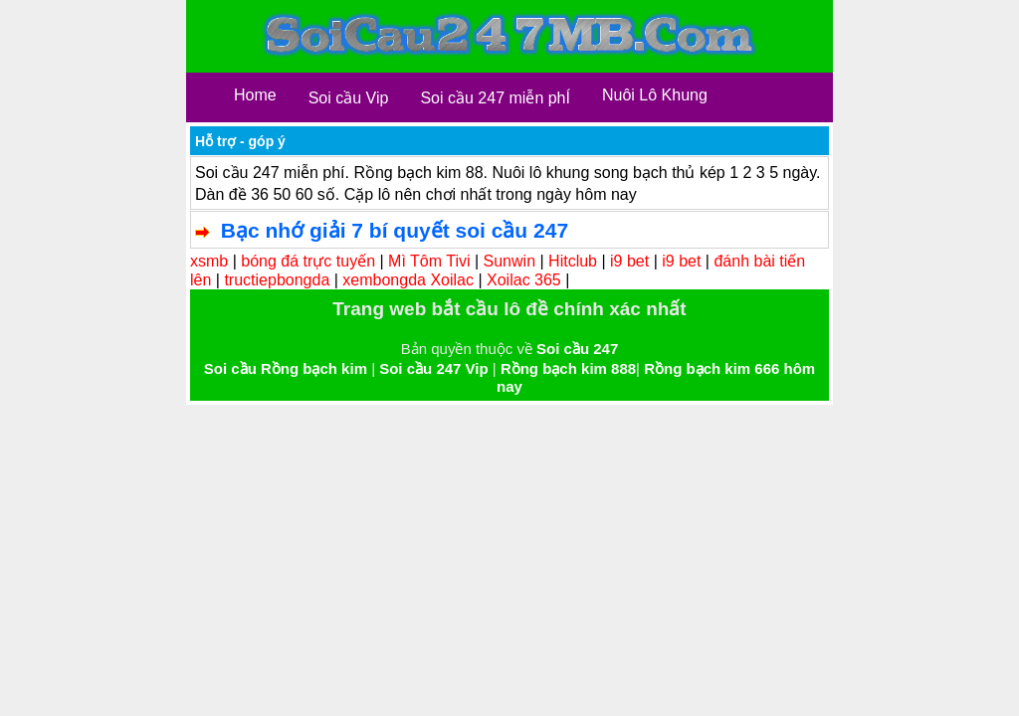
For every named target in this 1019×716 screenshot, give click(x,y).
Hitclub (572, 261)
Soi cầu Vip (348, 98)
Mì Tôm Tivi (429, 261)
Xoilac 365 (524, 279)
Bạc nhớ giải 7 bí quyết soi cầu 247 (394, 230)
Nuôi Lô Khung (655, 95)
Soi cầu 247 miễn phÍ (495, 98)
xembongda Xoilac (408, 279)
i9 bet (629, 261)
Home (255, 95)
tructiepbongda (276, 279)
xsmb (209, 261)
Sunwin (509, 261)
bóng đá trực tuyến (308, 261)
